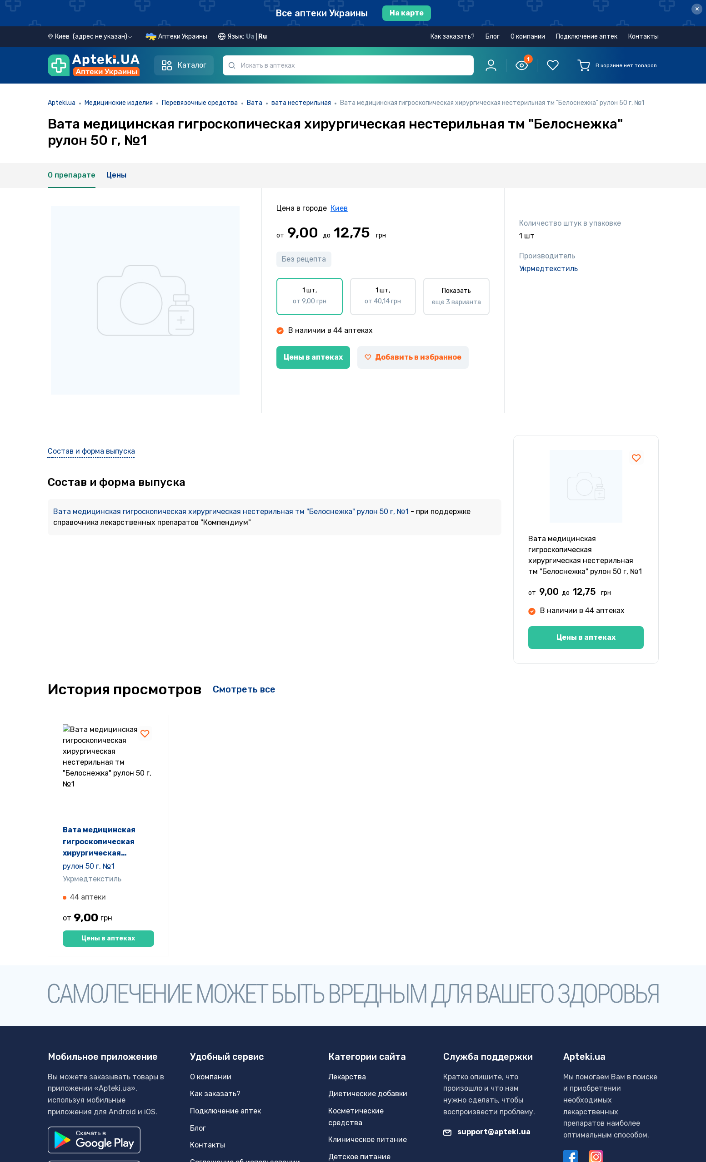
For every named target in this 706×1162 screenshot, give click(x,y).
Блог (493, 36)
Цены (116, 175)
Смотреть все (244, 689)
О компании (528, 36)
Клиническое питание (367, 1139)
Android (122, 1112)
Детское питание (359, 1156)
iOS (149, 1112)
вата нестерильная (301, 103)
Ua (250, 36)
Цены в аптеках (313, 357)
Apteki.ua (61, 103)
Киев (339, 208)
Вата (254, 103)
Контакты (643, 36)
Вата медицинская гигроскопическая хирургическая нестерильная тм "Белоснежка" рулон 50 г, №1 (232, 511)
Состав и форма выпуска (91, 451)
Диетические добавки (367, 1093)
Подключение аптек (586, 36)
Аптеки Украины (182, 36)
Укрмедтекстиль (548, 268)
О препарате (71, 175)
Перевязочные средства (200, 103)
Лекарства (347, 1077)
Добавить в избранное (413, 357)
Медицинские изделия (119, 103)
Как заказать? (453, 36)
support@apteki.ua (487, 1131)
